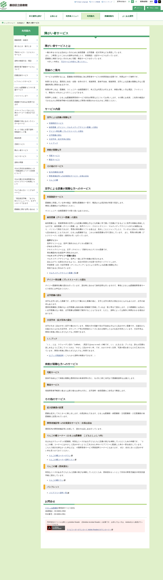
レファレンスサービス (22, 81)
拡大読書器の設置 (56, 172)
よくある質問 (127, 16)
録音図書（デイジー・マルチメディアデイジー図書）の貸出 (73, 127)
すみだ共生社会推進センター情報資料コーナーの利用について (24, 170)
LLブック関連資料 (56, 355)
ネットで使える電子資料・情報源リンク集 (24, 131)
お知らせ (53, 16)
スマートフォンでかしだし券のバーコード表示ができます (24, 112)
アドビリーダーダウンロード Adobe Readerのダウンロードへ (79, 529)
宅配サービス (54, 156)
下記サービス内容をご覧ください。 (74, 62)
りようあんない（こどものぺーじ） (24, 191)
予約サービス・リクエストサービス (24, 53)
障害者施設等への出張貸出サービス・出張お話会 (69, 176)
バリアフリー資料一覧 (58, 493)
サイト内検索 (95, 2)
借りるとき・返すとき (22, 46)
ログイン (138, 8)
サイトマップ (107, 2)
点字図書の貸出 (55, 135)
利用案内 (90, 16)
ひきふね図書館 (51, 508)
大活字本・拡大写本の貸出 (60, 139)
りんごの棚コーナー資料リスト (61, 460)
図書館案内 (109, 16)
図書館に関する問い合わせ (24, 209)
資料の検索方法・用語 (22, 61)
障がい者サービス (21, 150)
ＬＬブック (53, 143)
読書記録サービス (21, 75)
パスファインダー (21, 96)
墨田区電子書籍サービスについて (24, 68)
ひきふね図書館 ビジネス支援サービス (24, 89)
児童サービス (19, 144)
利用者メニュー (72, 16)
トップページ (9, 23)
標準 (151, 1)
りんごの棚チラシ (56, 480)
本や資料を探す (35, 16)
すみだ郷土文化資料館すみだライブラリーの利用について (24, 181)
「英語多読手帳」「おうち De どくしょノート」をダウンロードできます (25, 200)
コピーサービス (20, 156)
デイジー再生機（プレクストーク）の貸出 (66, 131)
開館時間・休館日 (21, 40)
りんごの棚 (53, 180)
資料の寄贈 (18, 162)
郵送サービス (54, 160)
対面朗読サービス (56, 123)
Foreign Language (82, 2)
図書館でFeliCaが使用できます (24, 103)
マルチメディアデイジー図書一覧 (62, 273)
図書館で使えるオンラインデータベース (24, 122)
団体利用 (17, 138)
